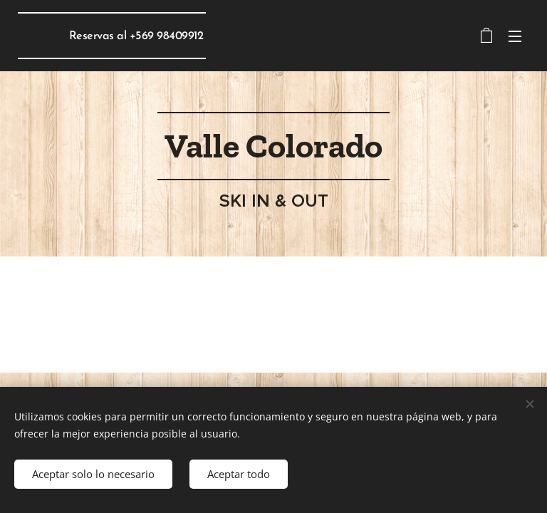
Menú (515, 36)
